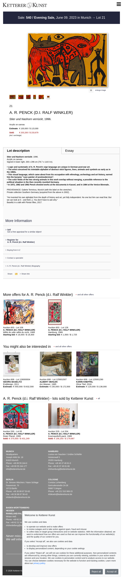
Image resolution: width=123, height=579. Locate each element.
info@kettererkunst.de (15, 469)
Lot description (18, 150)
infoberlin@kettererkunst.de (18, 497)
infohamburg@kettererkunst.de (61, 469)
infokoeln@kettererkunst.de (60, 494)
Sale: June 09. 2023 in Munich (55, 17)
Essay (69, 150)
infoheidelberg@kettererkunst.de (20, 525)
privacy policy (39, 563)
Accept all (112, 571)
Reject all (96, 571)
